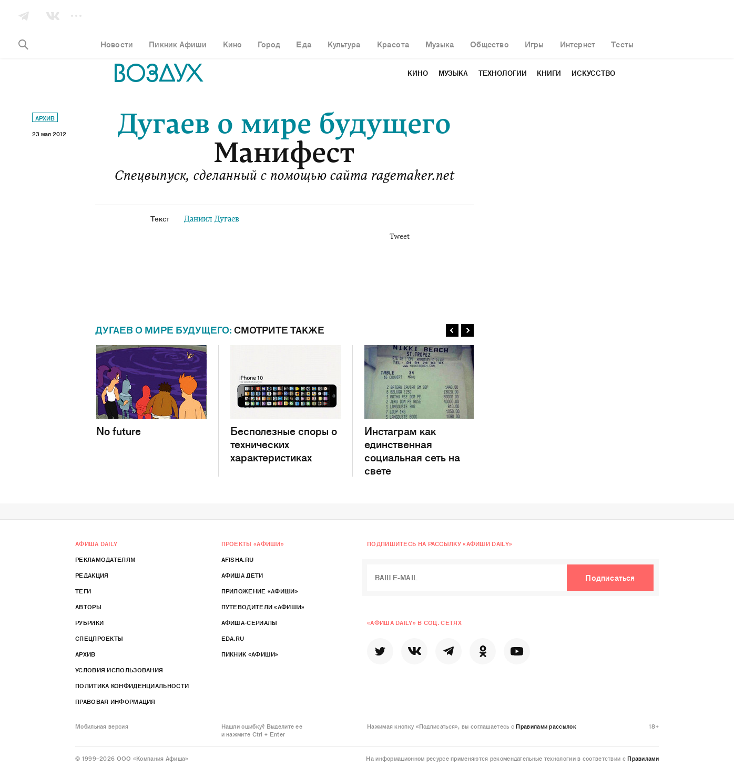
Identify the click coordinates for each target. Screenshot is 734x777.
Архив (45, 118)
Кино (417, 72)
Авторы (88, 606)
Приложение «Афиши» (259, 590)
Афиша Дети (242, 575)
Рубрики (89, 622)
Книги (549, 72)
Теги (83, 590)
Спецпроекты (99, 638)
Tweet (400, 237)
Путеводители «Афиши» (263, 606)
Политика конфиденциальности (132, 685)
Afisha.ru (237, 559)
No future (151, 391)
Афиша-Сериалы (249, 622)
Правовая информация (115, 701)
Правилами (643, 758)
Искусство (593, 72)
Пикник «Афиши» (250, 654)
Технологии (502, 72)
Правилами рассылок (546, 726)
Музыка (453, 72)
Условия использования (119, 669)
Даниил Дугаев (211, 220)
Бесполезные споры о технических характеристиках (285, 404)
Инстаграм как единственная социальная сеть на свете (419, 411)
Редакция (91, 575)
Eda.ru (232, 638)
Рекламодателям (105, 559)
